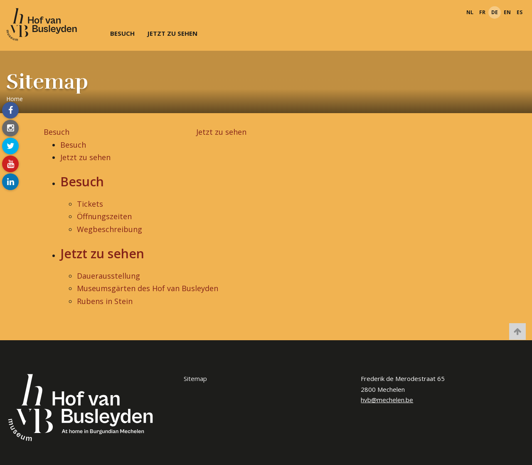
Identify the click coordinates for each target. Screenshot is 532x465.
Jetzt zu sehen (172, 33)
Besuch (122, 33)
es (519, 12)
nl (469, 12)
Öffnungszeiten (104, 216)
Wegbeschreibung (109, 229)
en (507, 12)
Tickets (90, 204)
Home (14, 99)
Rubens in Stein (105, 301)
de (494, 12)
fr (482, 12)
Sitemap (195, 378)
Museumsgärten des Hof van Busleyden (147, 288)
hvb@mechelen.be (387, 400)
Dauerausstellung (108, 276)
